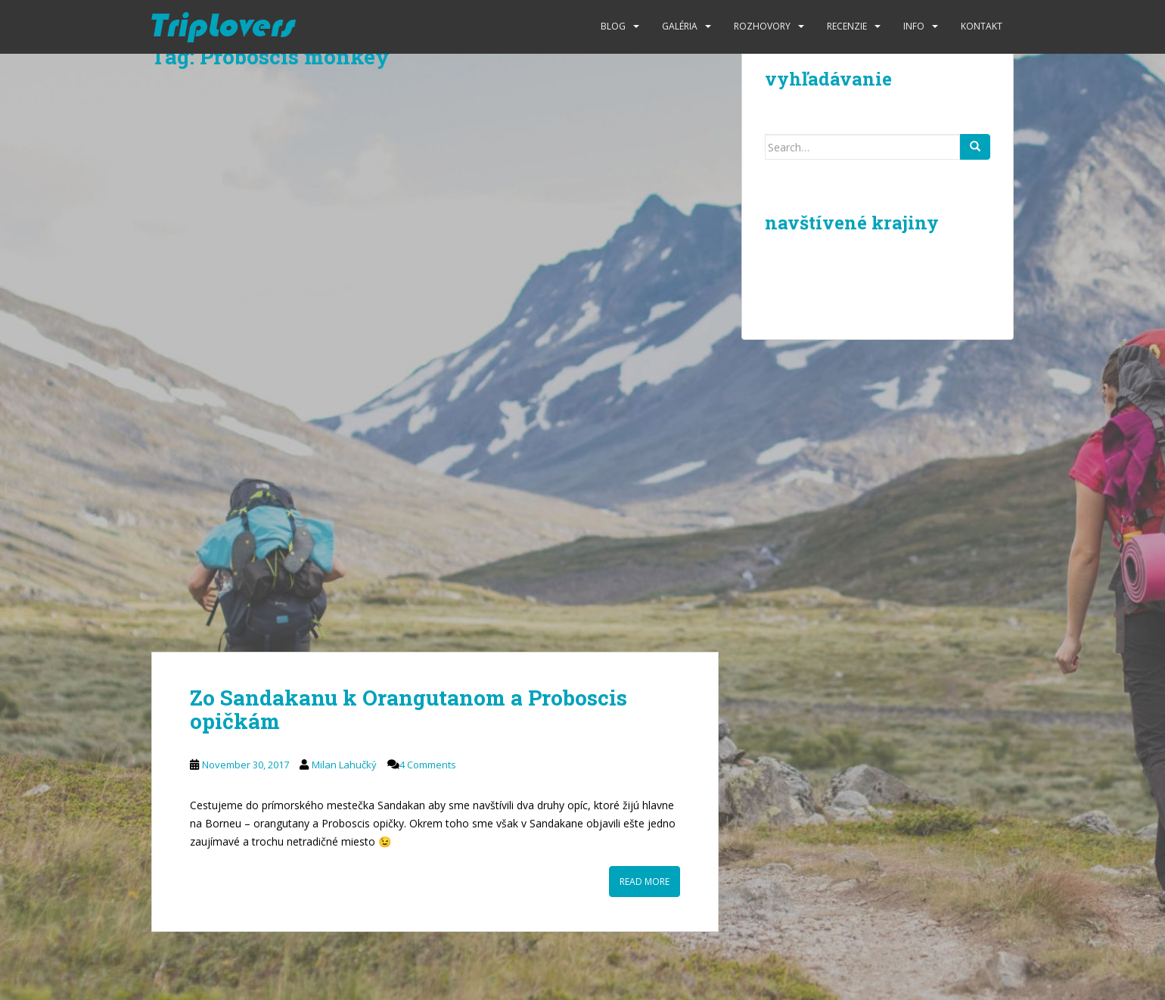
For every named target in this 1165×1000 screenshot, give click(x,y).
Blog (613, 26)
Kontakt (981, 26)
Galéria (679, 26)
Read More (644, 881)
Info (913, 26)
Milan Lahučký (344, 764)
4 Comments (427, 764)
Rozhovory (762, 26)
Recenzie (847, 26)
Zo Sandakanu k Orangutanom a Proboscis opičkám (408, 709)
